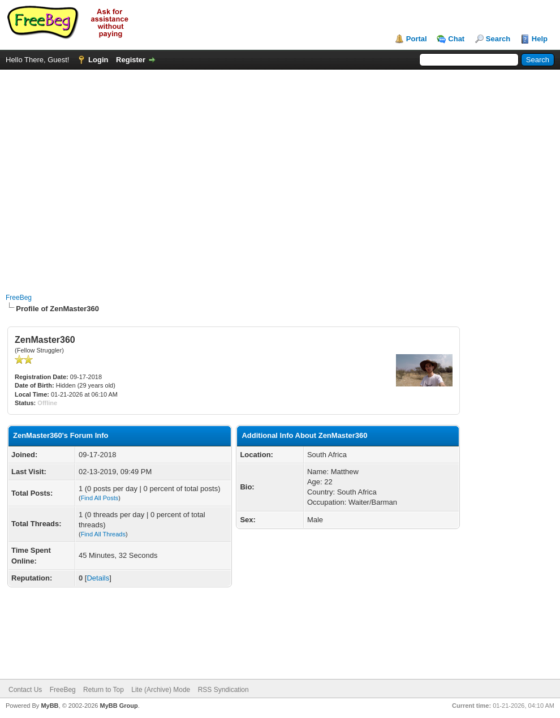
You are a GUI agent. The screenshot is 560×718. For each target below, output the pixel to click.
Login (98, 59)
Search (498, 39)
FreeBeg (19, 298)
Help (540, 39)
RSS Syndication (223, 690)
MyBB (49, 705)
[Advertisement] (106, 176)
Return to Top (103, 690)
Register (130, 59)
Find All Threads (103, 534)
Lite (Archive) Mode (160, 690)
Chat (456, 39)
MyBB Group (118, 705)
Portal (416, 39)
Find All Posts (100, 498)
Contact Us (25, 690)
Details (98, 578)
